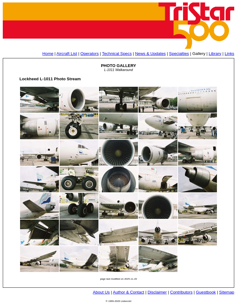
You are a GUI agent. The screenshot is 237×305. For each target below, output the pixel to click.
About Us (101, 292)
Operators (90, 53)
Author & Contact (128, 292)
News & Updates (150, 53)
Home (47, 53)
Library (215, 53)
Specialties (179, 53)
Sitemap (226, 292)
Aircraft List (66, 53)
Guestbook (206, 292)
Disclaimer (157, 292)
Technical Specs (117, 53)
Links (229, 53)
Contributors (181, 292)
